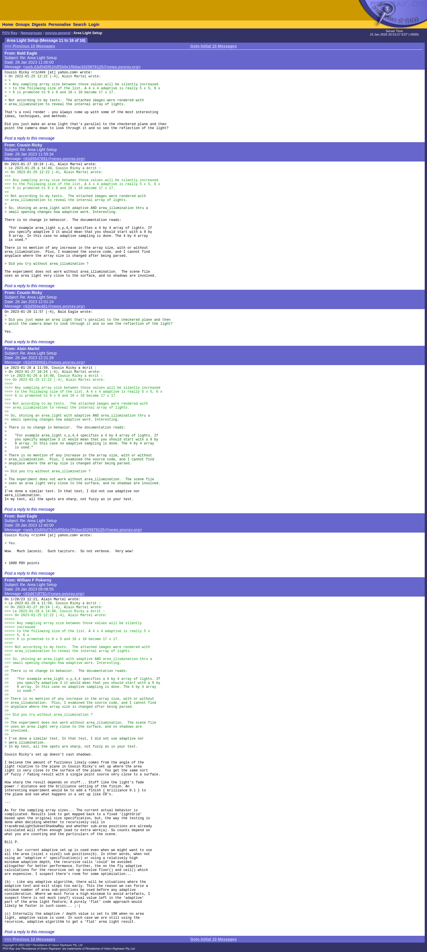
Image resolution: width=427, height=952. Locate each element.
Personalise (59, 24)
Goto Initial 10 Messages (213, 46)
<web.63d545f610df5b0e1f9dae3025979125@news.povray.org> (82, 67)
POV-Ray (9, 33)
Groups (22, 24)
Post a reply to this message (30, 138)
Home (7, 24)
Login (93, 24)
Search (79, 24)
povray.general (58, 33)
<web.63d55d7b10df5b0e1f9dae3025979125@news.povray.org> (82, 529)
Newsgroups (31, 33)
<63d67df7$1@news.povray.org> (54, 593)
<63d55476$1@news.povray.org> (54, 158)
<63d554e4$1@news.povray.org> (54, 306)
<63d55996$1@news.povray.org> (54, 362)
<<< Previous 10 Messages (30, 46)
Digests (39, 24)
